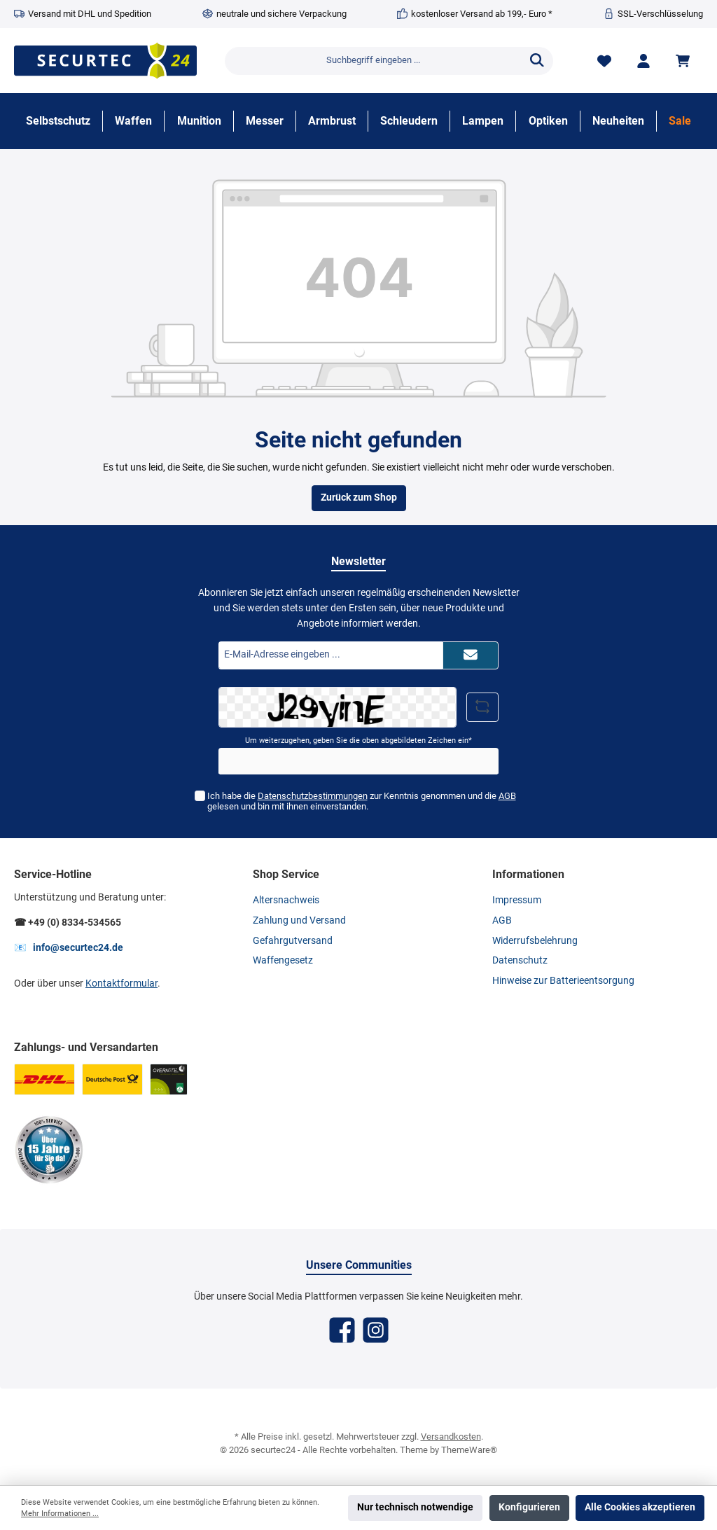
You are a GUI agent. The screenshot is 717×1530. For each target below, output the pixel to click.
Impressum (516, 900)
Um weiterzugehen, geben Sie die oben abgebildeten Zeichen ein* (358, 740)
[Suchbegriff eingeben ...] (373, 61)
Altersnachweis (286, 900)
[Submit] (471, 655)
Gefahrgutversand (293, 941)
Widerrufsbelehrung (535, 941)
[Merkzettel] (604, 60)
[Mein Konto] (643, 60)
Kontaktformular (121, 983)
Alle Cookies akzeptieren (640, 1507)
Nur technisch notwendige (415, 1507)
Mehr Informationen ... (60, 1513)
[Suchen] (537, 61)
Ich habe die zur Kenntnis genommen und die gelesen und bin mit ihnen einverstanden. (361, 801)
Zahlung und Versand (299, 920)
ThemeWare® (469, 1450)
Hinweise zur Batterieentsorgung (563, 981)
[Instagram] (375, 1330)
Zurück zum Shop (359, 497)
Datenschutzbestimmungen (312, 796)
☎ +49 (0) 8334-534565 (67, 923)
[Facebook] (342, 1330)
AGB (506, 796)
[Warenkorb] (685, 60)
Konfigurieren (529, 1507)
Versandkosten (451, 1436)
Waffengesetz (283, 960)
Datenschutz (520, 960)
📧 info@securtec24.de (68, 948)
